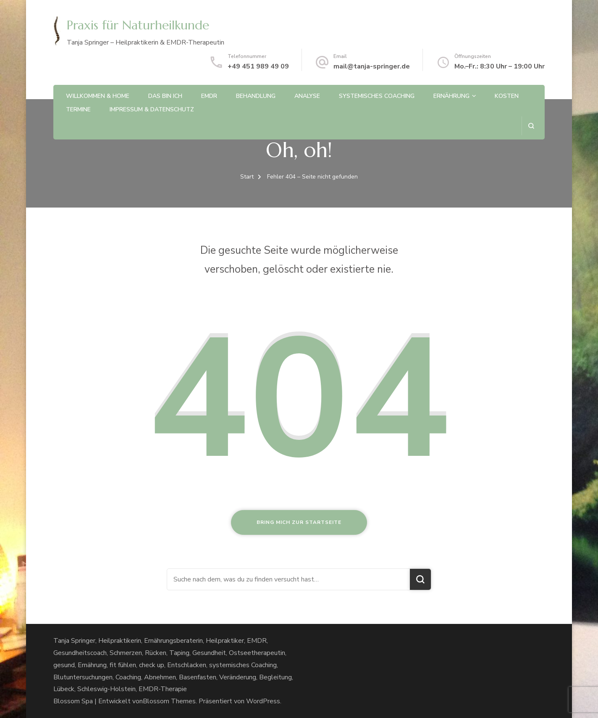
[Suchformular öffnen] (531, 125)
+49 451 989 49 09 (258, 66)
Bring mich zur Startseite (299, 522)
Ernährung (451, 96)
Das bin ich (165, 96)
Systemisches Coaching (376, 96)
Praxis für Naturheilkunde (138, 25)
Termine (78, 109)
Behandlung (255, 96)
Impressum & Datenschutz (152, 109)
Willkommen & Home (97, 96)
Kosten (507, 96)
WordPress (263, 701)
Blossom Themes (169, 701)
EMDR (209, 96)
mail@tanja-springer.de (371, 66)
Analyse (307, 96)
